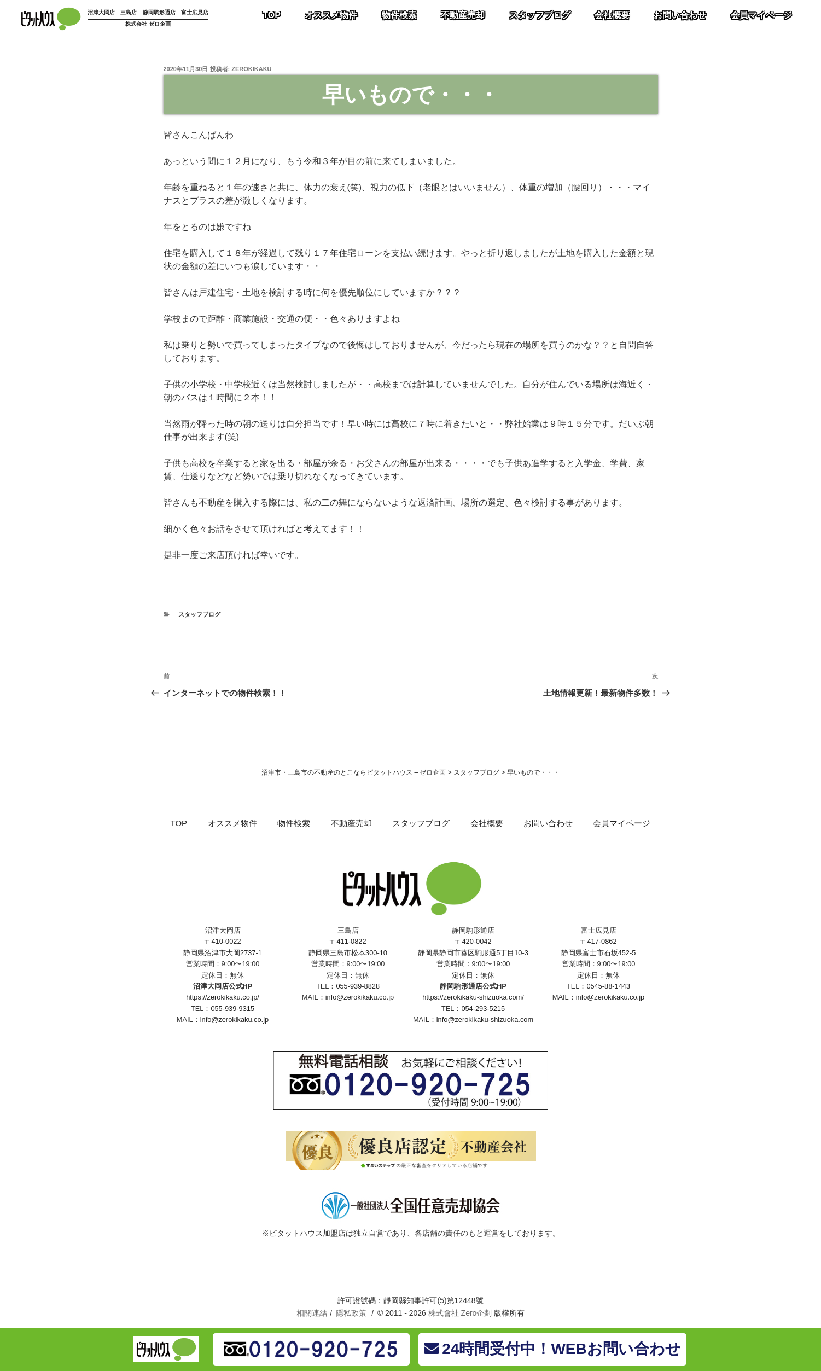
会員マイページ (621, 823)
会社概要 (486, 823)
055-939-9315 (232, 1008)
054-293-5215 (483, 1008)
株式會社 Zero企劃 (460, 1313)
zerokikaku (251, 69)
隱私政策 (351, 1313)
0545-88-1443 (608, 986)
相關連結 (311, 1313)
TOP (179, 823)
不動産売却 (351, 823)
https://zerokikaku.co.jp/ (222, 997)
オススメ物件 (232, 823)
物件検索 (293, 823)
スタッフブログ (199, 614)
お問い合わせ (548, 823)
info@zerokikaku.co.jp (234, 1019)
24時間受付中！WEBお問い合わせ (552, 1348)
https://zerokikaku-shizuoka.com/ (473, 997)
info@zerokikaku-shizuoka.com (484, 1019)
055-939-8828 (358, 986)
